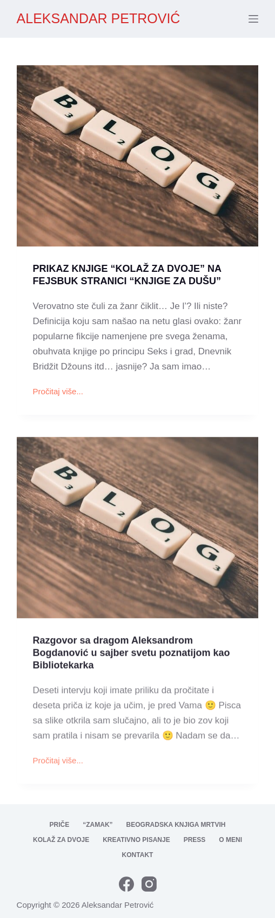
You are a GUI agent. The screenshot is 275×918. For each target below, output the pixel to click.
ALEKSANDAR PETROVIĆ (98, 18)
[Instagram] (149, 884)
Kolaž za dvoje (61, 840)
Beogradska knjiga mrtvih (176, 824)
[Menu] (253, 19)
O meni (230, 840)
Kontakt (137, 855)
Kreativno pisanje (136, 840)
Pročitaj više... (58, 393)
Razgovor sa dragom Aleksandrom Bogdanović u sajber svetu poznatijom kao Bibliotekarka (131, 658)
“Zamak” (97, 824)
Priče (60, 824)
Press (195, 840)
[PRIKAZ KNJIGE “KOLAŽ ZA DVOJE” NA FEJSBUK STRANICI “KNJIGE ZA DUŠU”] (138, 156)
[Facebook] (126, 884)
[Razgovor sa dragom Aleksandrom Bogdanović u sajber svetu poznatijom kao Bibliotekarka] (138, 532)
